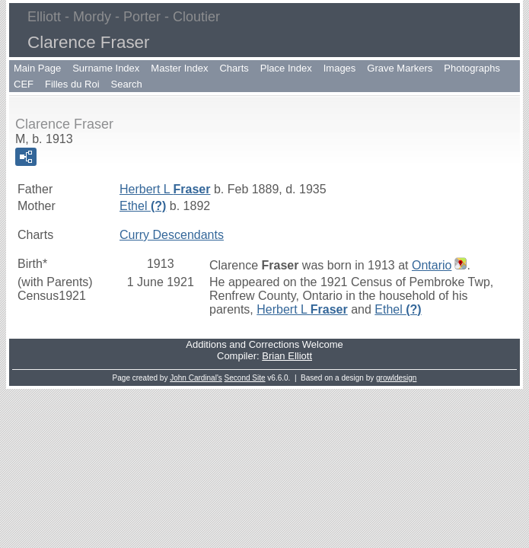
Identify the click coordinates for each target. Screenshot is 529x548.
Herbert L (165, 189)
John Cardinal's (196, 378)
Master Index (179, 68)
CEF (23, 84)
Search (126, 84)
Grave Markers (399, 68)
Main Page (37, 68)
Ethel (143, 205)
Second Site (245, 378)
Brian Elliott (287, 356)
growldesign (396, 378)
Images (339, 68)
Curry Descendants (172, 234)
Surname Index (105, 68)
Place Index (286, 68)
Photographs (472, 68)
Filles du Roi (72, 84)
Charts (233, 68)
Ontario (431, 265)
